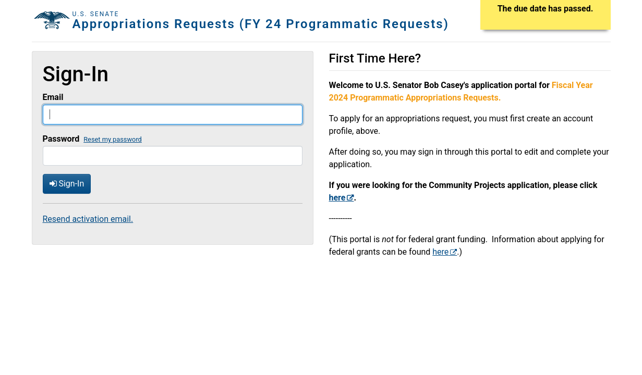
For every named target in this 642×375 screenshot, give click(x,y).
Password (61, 139)
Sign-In (67, 184)
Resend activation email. (88, 219)
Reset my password (112, 139)
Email (53, 97)
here (440, 252)
